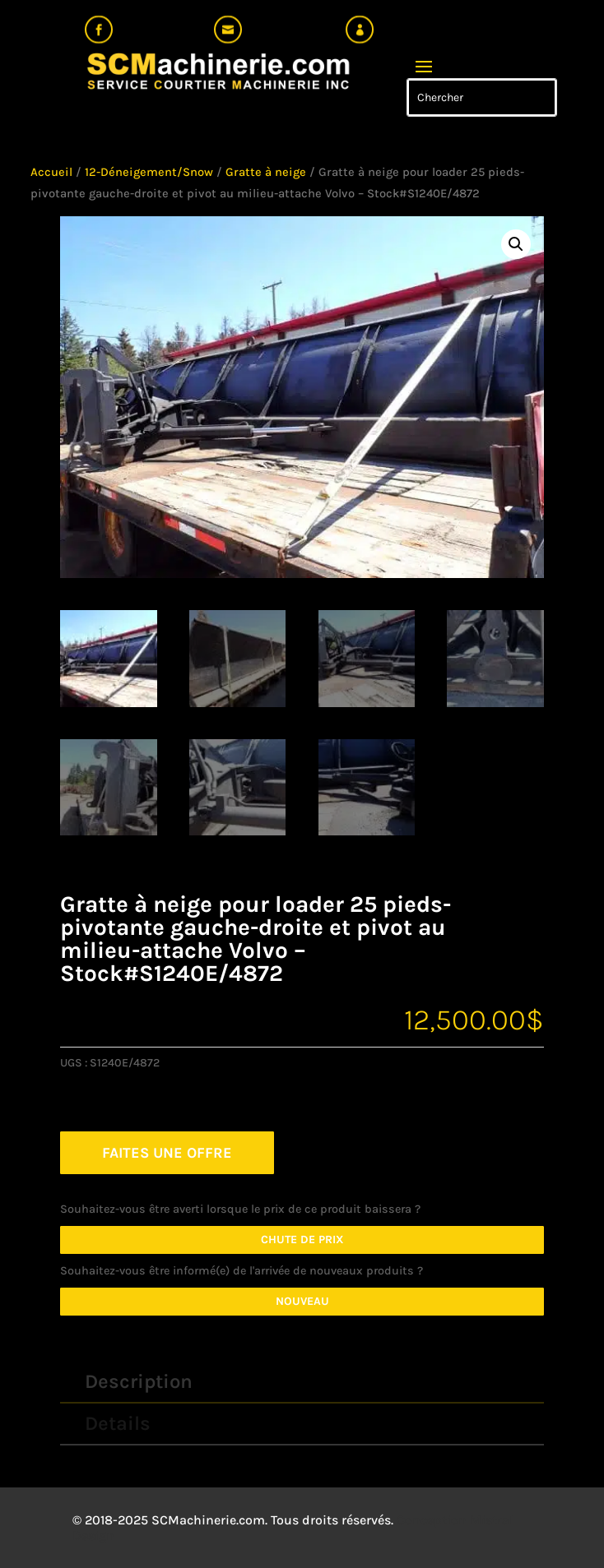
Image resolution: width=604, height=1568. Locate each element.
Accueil (51, 172)
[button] (516, 244)
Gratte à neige (265, 172)
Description (139, 1381)
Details (118, 1423)
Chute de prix (302, 1240)
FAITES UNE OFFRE (167, 1153)
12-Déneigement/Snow (149, 172)
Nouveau (302, 1301)
